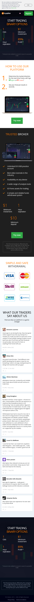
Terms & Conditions (21, 600)
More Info (13, 8)
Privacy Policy (11, 600)
